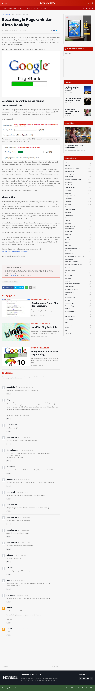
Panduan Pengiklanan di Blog (78, 265)
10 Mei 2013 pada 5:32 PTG (17, 400)
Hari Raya (78, 212)
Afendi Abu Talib (12, 387)
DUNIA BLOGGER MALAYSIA (40, 324)
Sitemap (73, 688)
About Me (81, 688)
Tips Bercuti (78, 201)
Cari (89, 3)
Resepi (20, 8)
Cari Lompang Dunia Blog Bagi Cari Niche (44, 304)
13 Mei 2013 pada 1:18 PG (20, 555)
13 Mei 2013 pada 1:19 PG (20, 568)
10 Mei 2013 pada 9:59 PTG (22, 467)
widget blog (78, 276)
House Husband (78, 171)
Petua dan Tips (78, 303)
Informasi (78, 251)
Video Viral (78, 333)
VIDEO (78, 237)
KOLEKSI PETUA (78, 292)
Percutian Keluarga (78, 311)
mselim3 (9, 608)
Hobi (36, 8)
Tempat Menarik (78, 188)
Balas (8, 393)
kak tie (9, 629)
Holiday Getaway (78, 226)
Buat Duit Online (78, 185)
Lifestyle (78, 163)
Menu (6, 3)
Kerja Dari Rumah (78, 196)
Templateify (13, 688)
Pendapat (78, 278)
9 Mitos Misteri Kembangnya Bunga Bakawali (72, 111)
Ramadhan (78, 204)
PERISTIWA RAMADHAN (78, 314)
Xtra (78, 273)
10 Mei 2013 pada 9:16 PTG (26, 450)
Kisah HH (78, 309)
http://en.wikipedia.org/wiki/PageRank (15, 251)
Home (4, 8)
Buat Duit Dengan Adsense (78, 248)
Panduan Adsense (78, 270)
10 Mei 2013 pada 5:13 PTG (26, 387)
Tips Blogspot (78, 215)
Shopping (78, 191)
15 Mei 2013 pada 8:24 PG (19, 580)
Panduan (78, 166)
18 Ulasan (23, 30)
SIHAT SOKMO (78, 325)
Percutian (78, 193)
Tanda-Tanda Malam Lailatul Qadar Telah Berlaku (72, 89)
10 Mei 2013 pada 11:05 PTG (23, 479)
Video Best (78, 240)
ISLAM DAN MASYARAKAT (78, 284)
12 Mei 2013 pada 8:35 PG (24, 517)
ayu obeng (10, 595)
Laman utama (6, 14)
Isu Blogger (78, 281)
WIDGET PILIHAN (78, 229)
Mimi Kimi (10, 467)
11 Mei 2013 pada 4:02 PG (22, 492)
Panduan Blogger (78, 306)
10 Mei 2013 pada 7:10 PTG (24, 425)
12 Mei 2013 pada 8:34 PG (24, 505)
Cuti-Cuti (43, 8)
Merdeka (78, 300)
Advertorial (78, 199)
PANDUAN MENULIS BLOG (20, 14)
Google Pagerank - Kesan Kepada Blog (44, 353)
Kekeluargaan (78, 182)
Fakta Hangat (78, 177)
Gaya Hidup (12, 8)
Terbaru (5, 666)
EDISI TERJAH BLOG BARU (78, 262)
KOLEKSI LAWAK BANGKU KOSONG (78, 256)
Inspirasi (78, 267)
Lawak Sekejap (78, 254)
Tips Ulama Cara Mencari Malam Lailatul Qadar (73, 99)
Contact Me (89, 688)
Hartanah (78, 223)
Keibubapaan (78, 218)
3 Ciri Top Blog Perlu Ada (44, 327)
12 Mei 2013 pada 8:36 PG (24, 542)
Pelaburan (78, 234)
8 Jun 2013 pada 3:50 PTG (22, 595)
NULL (78, 295)
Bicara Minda (78, 232)
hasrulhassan (11, 425)
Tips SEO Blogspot (78, 210)
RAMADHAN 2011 (78, 317)
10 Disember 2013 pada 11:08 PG (21, 629)
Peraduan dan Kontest (78, 289)
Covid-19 (78, 243)
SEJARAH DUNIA (78, 287)
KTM (78, 322)
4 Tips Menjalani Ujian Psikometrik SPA (74, 146)
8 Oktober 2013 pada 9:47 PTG (21, 608)
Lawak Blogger (78, 259)
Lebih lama (55, 666)
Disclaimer (13, 275)
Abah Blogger (78, 320)
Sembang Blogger (78, 174)
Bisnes (78, 328)
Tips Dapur (28, 8)
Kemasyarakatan (78, 298)
